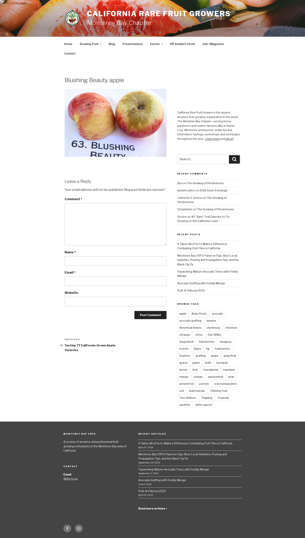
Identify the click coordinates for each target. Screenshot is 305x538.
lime (195, 369)
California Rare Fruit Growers (159, 13)
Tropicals (223, 397)
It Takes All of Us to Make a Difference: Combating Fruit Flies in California (185, 443)
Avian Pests (199, 313)
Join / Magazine (213, 44)
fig (207, 348)
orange (198, 376)
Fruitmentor (222, 348)
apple (182, 313)
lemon (183, 369)
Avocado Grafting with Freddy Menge (201, 283)
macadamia (210, 369)
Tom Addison (187, 397)
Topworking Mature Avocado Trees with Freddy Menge (173, 469)
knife (208, 362)
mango (183, 376)
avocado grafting (190, 320)
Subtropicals (197, 390)
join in (229, 138)
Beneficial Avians (190, 327)
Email (70, 272)
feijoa (197, 348)
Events (156, 44)
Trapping (206, 397)
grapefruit (229, 355)
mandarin (229, 369)
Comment (73, 199)
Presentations (133, 44)
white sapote (203, 404)
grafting (200, 355)
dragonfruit (186, 341)
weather (184, 404)
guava (183, 362)
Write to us (70, 478)
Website (71, 293)
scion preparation (225, 383)
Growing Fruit (91, 44)
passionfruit (215, 376)
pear (231, 376)
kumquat (222, 362)
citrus (199, 334)
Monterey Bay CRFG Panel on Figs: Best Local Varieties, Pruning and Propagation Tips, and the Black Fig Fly (208, 260)
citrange (184, 334)
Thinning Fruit (218, 390)
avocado (217, 313)
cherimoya (213, 327)
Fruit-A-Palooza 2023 (191, 290)
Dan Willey (214, 334)
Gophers (184, 355)
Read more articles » (152, 508)
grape (214, 355)
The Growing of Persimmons (205, 183)
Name (70, 252)
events (184, 348)
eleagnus (226, 341)
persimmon (186, 383)
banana (211, 320)
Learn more (212, 138)
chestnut (231, 327)
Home (68, 44)
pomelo (204, 383)
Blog (112, 44)
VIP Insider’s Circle (182, 44)
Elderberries (207, 341)
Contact (70, 53)
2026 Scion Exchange (214, 190)
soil (181, 390)
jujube (196, 362)
